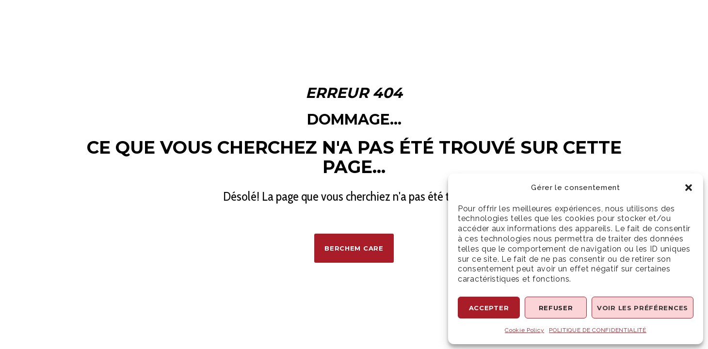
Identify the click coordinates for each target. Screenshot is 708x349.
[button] (688, 187)
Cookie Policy (524, 330)
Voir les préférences (642, 308)
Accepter (489, 308)
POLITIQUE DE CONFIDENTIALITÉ (597, 330)
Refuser (556, 308)
